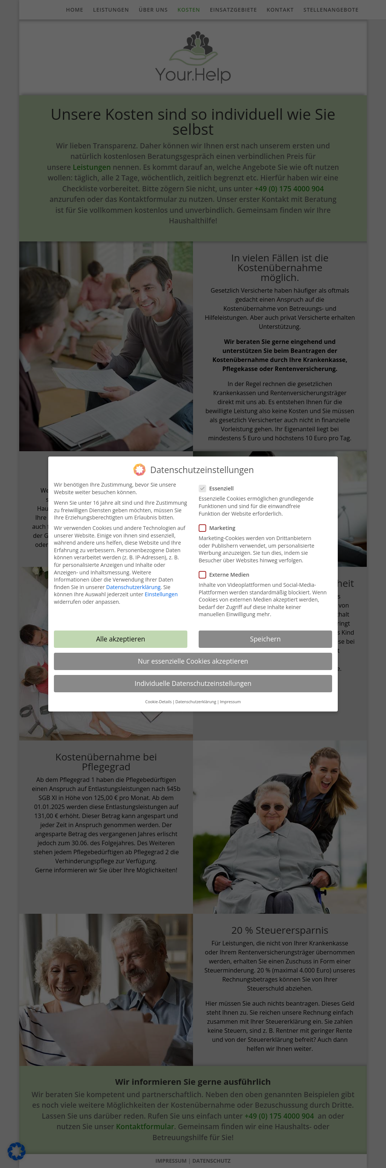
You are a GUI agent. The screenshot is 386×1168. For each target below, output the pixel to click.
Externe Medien (227, 569)
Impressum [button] (230, 696)
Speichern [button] (265, 633)
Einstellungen (161, 589)
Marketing (220, 522)
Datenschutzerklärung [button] (195, 696)
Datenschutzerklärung (133, 581)
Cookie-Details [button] (158, 696)
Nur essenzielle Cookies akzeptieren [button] (193, 656)
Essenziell (219, 483)
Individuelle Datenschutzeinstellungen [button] (193, 678)
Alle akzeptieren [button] (120, 633)
